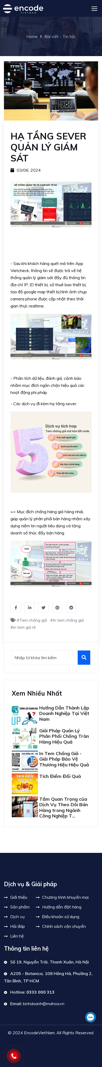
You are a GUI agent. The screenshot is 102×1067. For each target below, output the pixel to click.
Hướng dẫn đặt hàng (61, 906)
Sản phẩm (20, 906)
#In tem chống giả (67, 620)
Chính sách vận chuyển (64, 926)
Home (32, 36)
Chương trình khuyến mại (65, 897)
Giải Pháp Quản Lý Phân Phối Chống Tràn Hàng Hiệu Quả (64, 736)
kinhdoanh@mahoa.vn (43, 1003)
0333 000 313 (40, 992)
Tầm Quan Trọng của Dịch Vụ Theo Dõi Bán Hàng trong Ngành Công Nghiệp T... (63, 807)
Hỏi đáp (17, 926)
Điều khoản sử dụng (60, 916)
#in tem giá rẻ (23, 627)
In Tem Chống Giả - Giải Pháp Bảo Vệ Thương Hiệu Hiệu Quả (64, 759)
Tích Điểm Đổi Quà (60, 776)
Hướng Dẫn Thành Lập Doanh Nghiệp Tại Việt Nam (64, 713)
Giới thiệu (18, 897)
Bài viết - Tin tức (60, 36)
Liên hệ (17, 936)
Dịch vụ (17, 916)
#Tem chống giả (32, 620)
